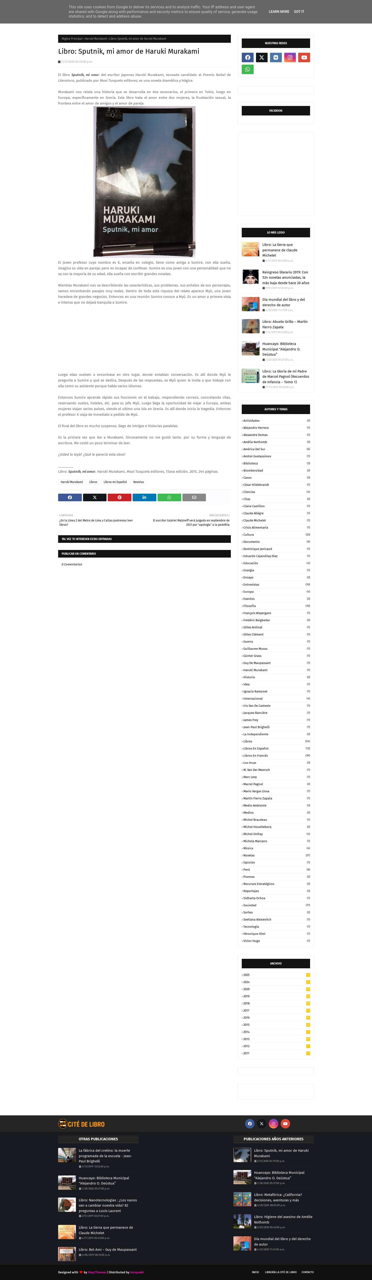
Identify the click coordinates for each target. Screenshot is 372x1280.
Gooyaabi (137, 1272)
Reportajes (276, 891)
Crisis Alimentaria (276, 527)
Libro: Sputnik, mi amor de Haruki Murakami (281, 1153)
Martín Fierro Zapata (276, 798)
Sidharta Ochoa (276, 898)
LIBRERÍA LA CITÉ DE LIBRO (281, 1272)
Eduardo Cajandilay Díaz (276, 556)
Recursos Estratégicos (276, 884)
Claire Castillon (276, 506)
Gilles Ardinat (276, 627)
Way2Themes (97, 1272)
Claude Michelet (276, 520)
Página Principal (72, 38)
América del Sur (276, 449)
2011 (276, 1053)
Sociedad (276, 905)
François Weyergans (276, 613)
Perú (276, 869)
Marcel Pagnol (276, 784)
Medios (276, 812)
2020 (276, 989)
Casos (276, 477)
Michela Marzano (276, 841)
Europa (276, 591)
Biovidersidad (276, 470)
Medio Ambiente (276, 805)
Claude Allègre (276, 513)
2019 (276, 996)
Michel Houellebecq (276, 827)
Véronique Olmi (276, 934)
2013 (276, 1039)
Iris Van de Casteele (276, 705)
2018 (276, 1003)
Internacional (276, 698)
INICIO (255, 1272)
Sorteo (276, 912)
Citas (276, 499)
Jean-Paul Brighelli (276, 727)
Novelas (138, 482)
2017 (276, 1010)
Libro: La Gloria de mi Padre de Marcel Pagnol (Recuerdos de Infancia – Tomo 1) (285, 376)
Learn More (279, 12)
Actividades (276, 420)
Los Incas (276, 762)
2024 (276, 982)
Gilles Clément (276, 634)
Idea (276, 684)
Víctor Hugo (276, 941)
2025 (276, 975)
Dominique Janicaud (276, 549)
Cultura (276, 534)
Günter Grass (276, 656)
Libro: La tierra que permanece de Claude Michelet (279, 250)
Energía (276, 570)
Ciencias (276, 492)
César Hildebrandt (276, 485)
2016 (276, 1017)
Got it (299, 12)
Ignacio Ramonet (276, 691)
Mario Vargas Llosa (276, 791)
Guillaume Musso (276, 648)
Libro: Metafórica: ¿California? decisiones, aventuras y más (278, 1197)
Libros (93, 482)
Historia (276, 677)
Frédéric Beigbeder (276, 620)
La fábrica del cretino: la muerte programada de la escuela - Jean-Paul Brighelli (105, 1155)
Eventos (276, 599)
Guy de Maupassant (276, 663)
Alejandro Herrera (276, 428)
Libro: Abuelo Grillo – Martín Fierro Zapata (285, 324)
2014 (276, 1032)
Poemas (276, 877)
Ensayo (276, 577)
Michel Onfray (276, 834)
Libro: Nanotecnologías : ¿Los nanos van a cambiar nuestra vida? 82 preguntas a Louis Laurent (108, 1205)
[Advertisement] (144, 338)
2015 (276, 1025)
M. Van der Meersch (276, 770)
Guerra (276, 641)
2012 (276, 1046)
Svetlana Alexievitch (276, 919)
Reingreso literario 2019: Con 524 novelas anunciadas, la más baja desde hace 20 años (285, 277)
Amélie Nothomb (276, 442)
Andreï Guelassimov (276, 456)
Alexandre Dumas (276, 435)
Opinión (276, 862)
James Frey (276, 720)
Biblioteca (276, 463)
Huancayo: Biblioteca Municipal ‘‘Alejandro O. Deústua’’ (281, 349)
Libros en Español (115, 482)
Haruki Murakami (96, 38)
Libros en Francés (276, 755)
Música (276, 848)
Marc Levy (276, 777)
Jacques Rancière (276, 713)
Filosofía (276, 606)
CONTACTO (308, 1272)
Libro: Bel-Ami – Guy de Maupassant (108, 1249)
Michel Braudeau (276, 819)
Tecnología (276, 926)
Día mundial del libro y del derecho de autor (283, 302)
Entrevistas (276, 584)
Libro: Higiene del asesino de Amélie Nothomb (283, 1219)
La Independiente (276, 734)
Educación (276, 563)
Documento (276, 542)
